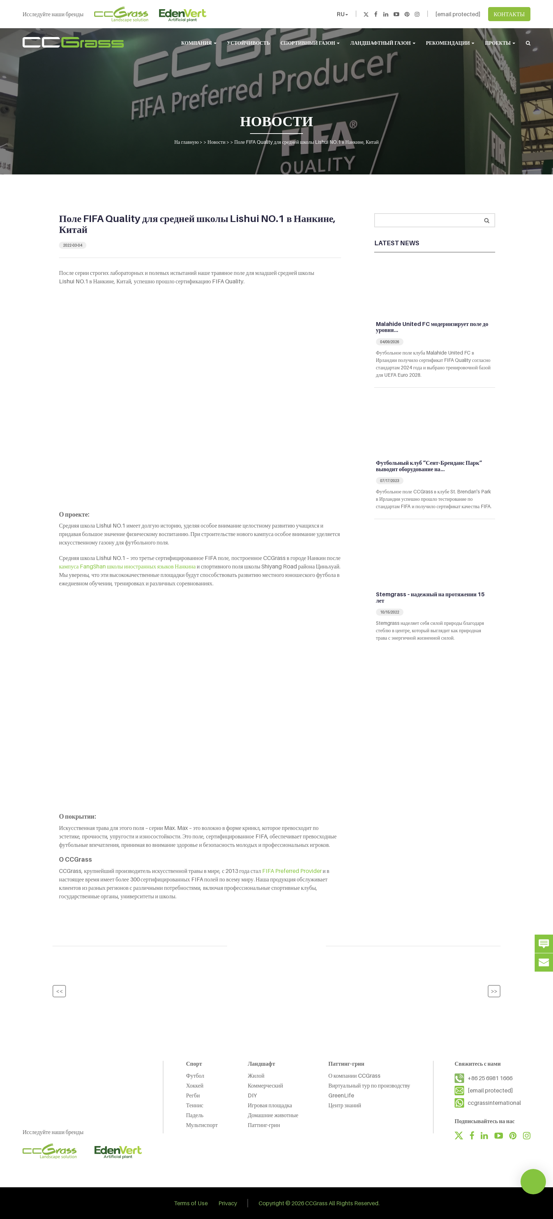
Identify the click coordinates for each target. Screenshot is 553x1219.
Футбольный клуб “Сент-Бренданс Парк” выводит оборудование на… (429, 466)
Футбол (195, 1075)
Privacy (227, 1203)
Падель (194, 1115)
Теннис (194, 1105)
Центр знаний (344, 1105)
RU (342, 14)
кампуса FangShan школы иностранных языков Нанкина (127, 566)
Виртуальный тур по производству (369, 1085)
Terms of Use (191, 1203)
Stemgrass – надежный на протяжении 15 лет (430, 597)
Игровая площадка (270, 1105)
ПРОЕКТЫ (500, 43)
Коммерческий (265, 1085)
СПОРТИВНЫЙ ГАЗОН (310, 43)
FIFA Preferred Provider (292, 870)
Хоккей (194, 1085)
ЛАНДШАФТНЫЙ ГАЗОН (382, 43)
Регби (193, 1095)
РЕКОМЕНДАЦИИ (450, 43)
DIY (252, 1095)
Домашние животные (273, 1115)
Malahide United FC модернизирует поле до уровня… (432, 327)
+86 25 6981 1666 (490, 1078)
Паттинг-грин (264, 1124)
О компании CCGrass (354, 1075)
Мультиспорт (202, 1124)
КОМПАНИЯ (199, 43)
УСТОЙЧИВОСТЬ (248, 43)
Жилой (256, 1075)
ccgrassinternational (494, 1102)
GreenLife (341, 1095)
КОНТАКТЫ (509, 14)
